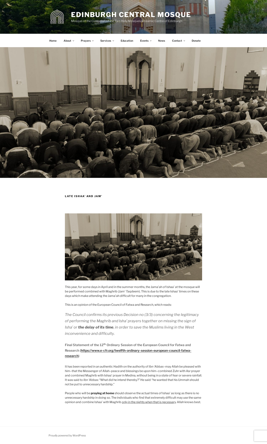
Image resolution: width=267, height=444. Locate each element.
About (69, 40)
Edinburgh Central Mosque (131, 15)
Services (107, 40)
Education (127, 40)
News (161, 40)
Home (53, 40)
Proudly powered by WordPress (67, 435)
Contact (179, 40)
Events (146, 40)
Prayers (87, 40)
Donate (196, 40)
